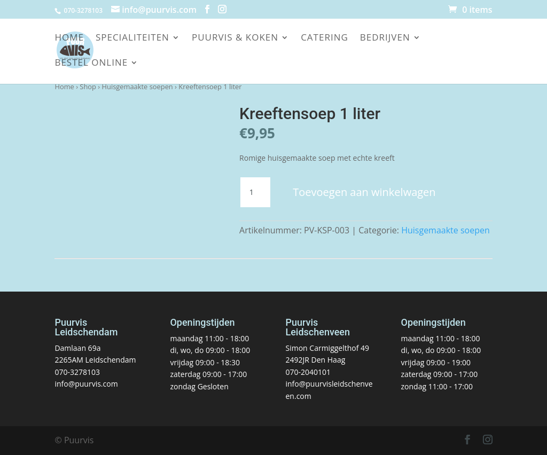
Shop (88, 86)
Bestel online (91, 63)
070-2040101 (308, 372)
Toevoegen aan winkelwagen (364, 192)
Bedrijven (385, 38)
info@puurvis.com (86, 384)
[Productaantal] (255, 192)
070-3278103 (77, 372)
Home (69, 38)
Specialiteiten (132, 38)
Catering (324, 38)
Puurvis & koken (235, 38)
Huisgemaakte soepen (137, 86)
